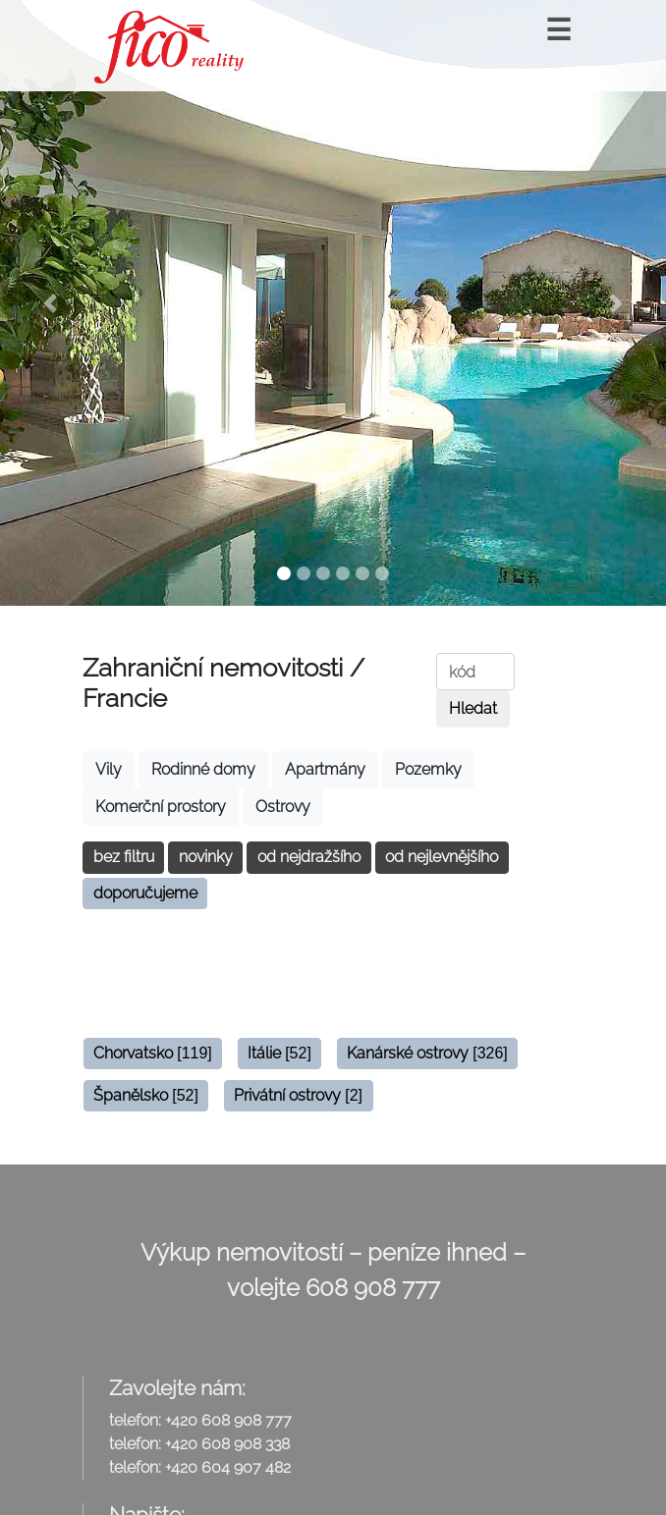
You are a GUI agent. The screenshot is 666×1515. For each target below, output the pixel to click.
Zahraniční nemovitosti (213, 667)
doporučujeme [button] (145, 893)
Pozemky (428, 769)
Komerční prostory (160, 806)
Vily (108, 769)
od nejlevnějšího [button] (441, 856)
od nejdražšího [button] (309, 856)
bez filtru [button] (123, 856)
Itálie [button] (279, 1053)
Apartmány (325, 769)
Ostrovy (282, 806)
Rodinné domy (203, 769)
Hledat (473, 708)
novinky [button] (206, 856)
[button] (50, 303)
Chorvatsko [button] (152, 1053)
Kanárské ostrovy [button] (427, 1053)
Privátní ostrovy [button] (298, 1095)
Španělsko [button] (145, 1095)
